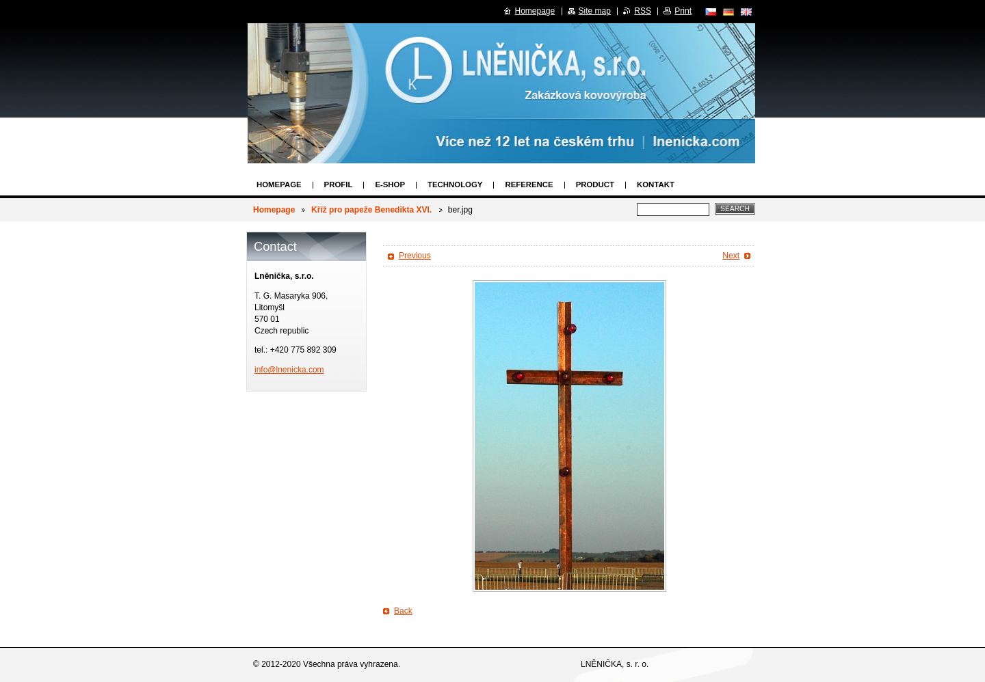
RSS (642, 11)
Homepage (279, 184)
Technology (455, 184)
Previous (415, 255)
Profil (338, 184)
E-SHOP (390, 184)
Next (730, 255)
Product (595, 184)
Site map (595, 11)
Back (403, 611)
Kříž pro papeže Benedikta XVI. (372, 210)
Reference (529, 184)
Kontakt (655, 184)
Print (683, 11)
